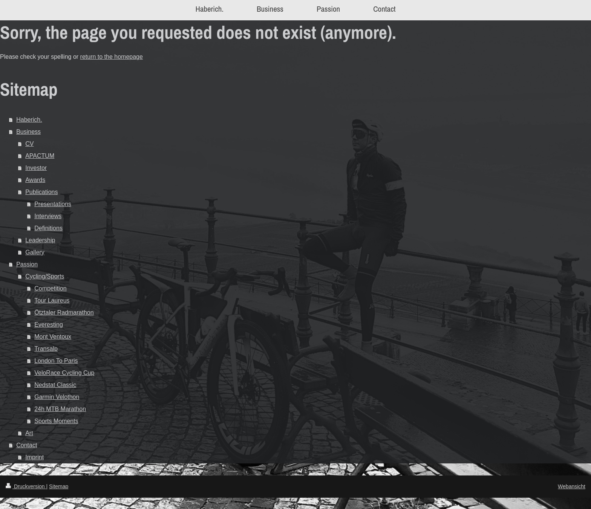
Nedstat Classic (55, 385)
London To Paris (56, 361)
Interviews (47, 216)
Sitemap (58, 486)
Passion (27, 264)
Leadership (40, 240)
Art (29, 433)
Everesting (48, 324)
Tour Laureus (51, 300)
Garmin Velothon (56, 397)
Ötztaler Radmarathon (63, 312)
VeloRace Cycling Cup (64, 373)
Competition (50, 288)
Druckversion (26, 486)
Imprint (34, 457)
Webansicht (571, 486)
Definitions (48, 228)
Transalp (46, 348)
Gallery (34, 252)
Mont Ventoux (52, 336)
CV (29, 144)
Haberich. (29, 119)
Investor (36, 168)
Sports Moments (56, 421)
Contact (26, 445)
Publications (41, 192)
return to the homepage (111, 56)
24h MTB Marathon (60, 409)
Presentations (52, 204)
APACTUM (39, 156)
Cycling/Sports (44, 276)
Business (28, 131)
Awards (35, 180)
